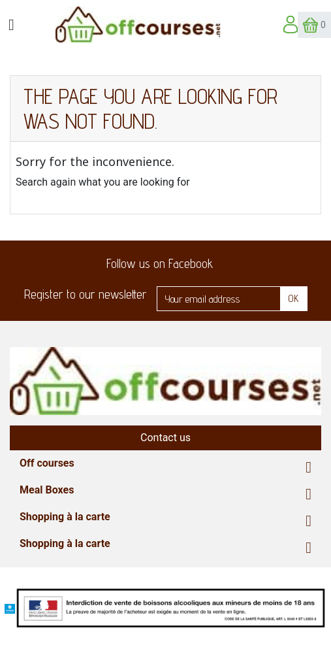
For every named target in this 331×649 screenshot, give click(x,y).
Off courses (47, 463)
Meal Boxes (47, 490)
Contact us (165, 437)
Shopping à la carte (65, 516)
